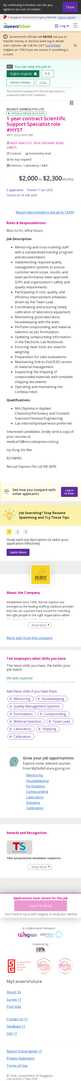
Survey (14, 999)
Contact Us (17, 1019)
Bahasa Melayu (20, 82)
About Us (14, 992)
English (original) (21, 74)
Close (70, 7)
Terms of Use (17, 1065)
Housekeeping (53, 698)
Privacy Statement (20, 1058)
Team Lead (61, 721)
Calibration (22, 736)
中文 (47, 74)
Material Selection (27, 721)
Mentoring (22, 698)
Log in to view (69, 491)
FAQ (12, 1033)
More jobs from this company (29, 638)
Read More (39, 625)
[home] (16, 26)
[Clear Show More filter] (40, 867)
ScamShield (52, 45)
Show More (39, 867)
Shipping (49, 729)
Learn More (18, 552)
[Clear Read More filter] (39, 625)
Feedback (16, 1026)
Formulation (23, 714)
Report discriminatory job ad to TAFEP (45, 212)
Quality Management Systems (37, 706)
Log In (64, 26)
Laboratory (22, 729)
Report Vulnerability (24, 1051)
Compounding (55, 714)
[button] (74, 45)
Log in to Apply (40, 905)
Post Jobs (14, 1006)
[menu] (75, 26)
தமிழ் (42, 82)
